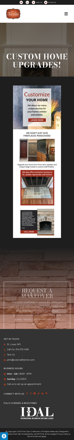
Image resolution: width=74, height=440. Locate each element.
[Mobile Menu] (66, 14)
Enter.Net (17, 434)
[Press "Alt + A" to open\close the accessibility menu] (4, 436)
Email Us (52, 2)
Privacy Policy (62, 434)
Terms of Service (34, 436)
